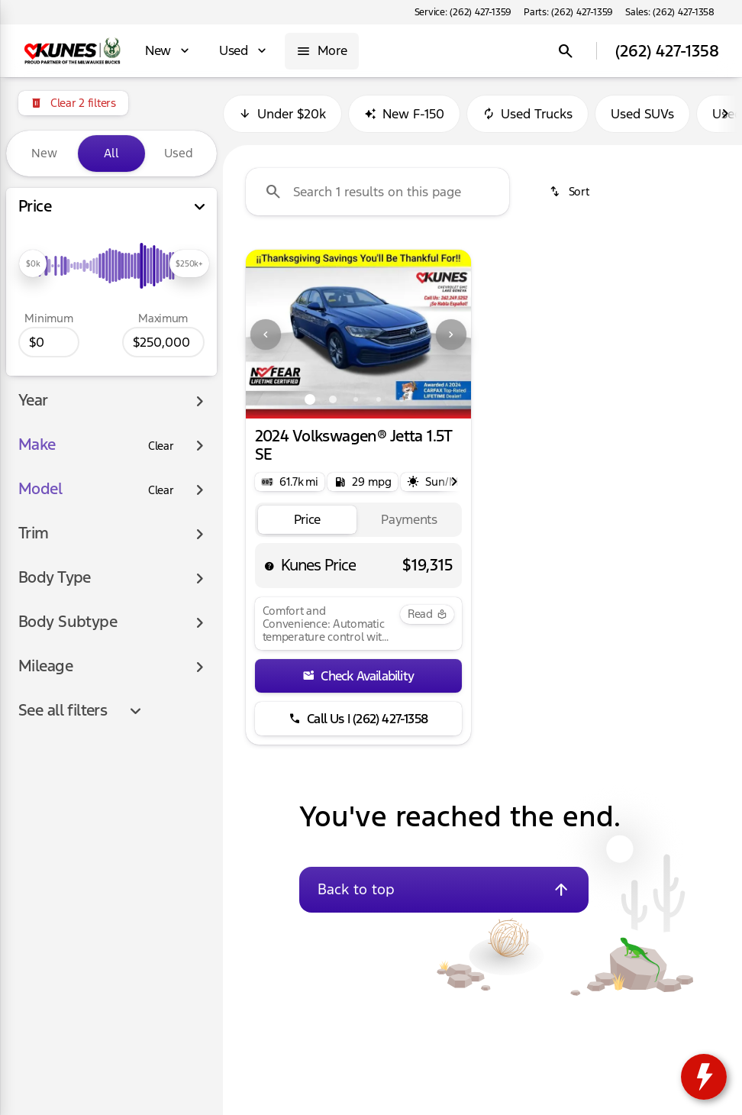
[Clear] (161, 446)
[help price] (269, 566)
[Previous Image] (265, 334)
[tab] (307, 520)
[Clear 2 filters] (73, 103)
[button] (262, 334)
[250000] (163, 342)
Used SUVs (642, 113)
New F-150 (404, 113)
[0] (48, 342)
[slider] (33, 263)
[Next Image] (451, 334)
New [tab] (44, 153)
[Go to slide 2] (333, 399)
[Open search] (565, 51)
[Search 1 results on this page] (377, 191)
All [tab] (111, 153)
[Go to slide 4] (378, 399)
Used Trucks (527, 113)
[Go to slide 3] (356, 399)
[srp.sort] (569, 191)
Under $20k (282, 113)
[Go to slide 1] (310, 399)
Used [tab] (178, 153)
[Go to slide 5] (401, 399)
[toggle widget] (704, 1077)
